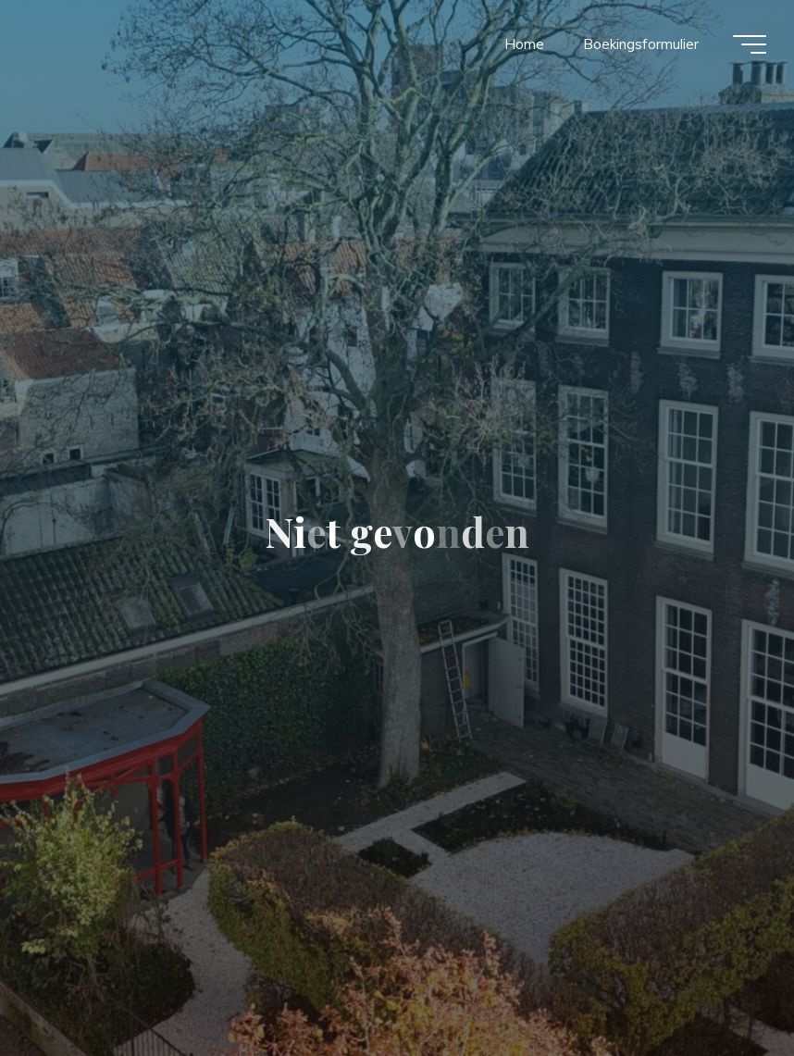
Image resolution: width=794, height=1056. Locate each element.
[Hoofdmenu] (749, 44)
